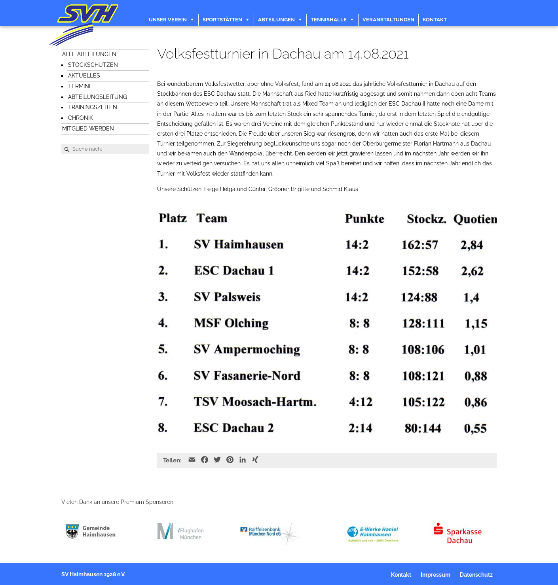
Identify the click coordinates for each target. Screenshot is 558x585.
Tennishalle (329, 20)
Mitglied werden (88, 128)
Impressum (435, 575)
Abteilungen (276, 20)
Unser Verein (168, 20)
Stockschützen (93, 65)
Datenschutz (476, 575)
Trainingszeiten (92, 107)
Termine (80, 86)
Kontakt (435, 20)
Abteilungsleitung (97, 97)
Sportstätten (222, 20)
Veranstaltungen (388, 20)
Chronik (80, 118)
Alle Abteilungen (89, 54)
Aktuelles (84, 75)
